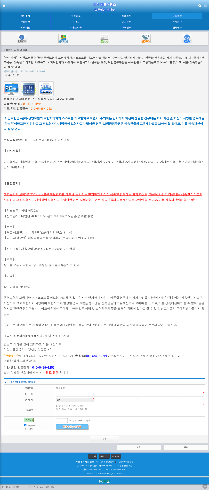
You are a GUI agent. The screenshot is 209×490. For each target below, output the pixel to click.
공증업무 (76, 16)
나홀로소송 (76, 27)
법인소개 (25, 16)
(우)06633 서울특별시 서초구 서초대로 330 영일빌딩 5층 (104, 465)
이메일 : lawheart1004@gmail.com (104, 473)
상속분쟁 (177, 16)
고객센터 (126, 27)
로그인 (92, 456)
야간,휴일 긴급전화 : (28, 108)
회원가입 (104, 456)
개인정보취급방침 (125, 461)
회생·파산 (25, 27)
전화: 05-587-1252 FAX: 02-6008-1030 (104, 469)
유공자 (75, 21)
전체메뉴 (177, 27)
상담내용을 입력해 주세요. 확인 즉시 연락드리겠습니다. (130, 409)
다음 (186, 447)
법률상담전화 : (22, 104)
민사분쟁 (126, 21)
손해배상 (25, 21)
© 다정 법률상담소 (105, 461)
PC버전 (116, 456)
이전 (139, 447)
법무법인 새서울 (104, 10)
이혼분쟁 (126, 16)
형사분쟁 (177, 21)
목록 (104, 438)
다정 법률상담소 (104, 4)
